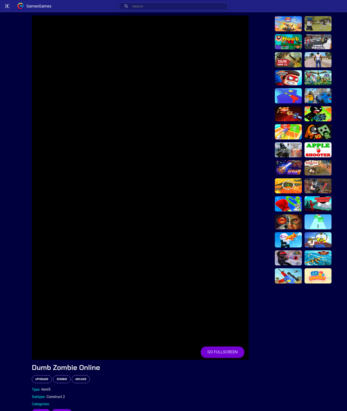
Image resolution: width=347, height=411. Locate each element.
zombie (62, 379)
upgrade (41, 379)
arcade (80, 379)
